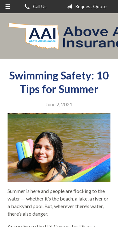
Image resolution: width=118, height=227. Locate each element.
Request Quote (85, 6)
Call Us (34, 6)
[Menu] (7, 6)
